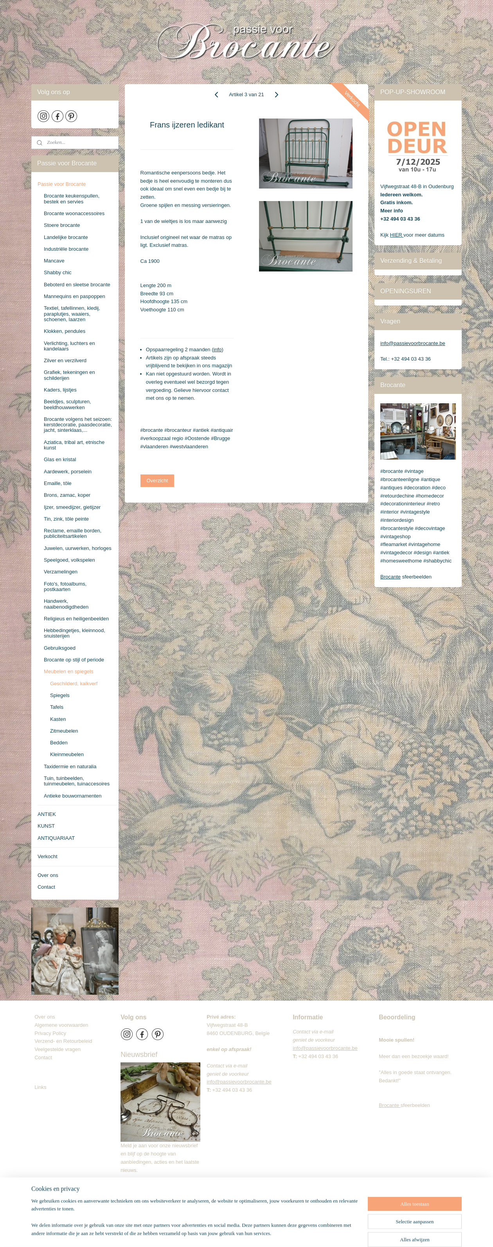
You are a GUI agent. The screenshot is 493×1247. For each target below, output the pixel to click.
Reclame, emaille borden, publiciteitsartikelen (72, 533)
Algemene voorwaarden (61, 1025)
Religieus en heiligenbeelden (76, 619)
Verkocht (48, 856)
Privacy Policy (50, 1033)
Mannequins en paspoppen (74, 296)
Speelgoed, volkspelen (69, 560)
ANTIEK (47, 814)
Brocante (390, 577)
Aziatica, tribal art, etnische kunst (74, 445)
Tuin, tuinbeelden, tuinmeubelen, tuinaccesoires (77, 781)
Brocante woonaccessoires (74, 213)
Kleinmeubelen (67, 754)
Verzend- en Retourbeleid (63, 1041)
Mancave (54, 261)
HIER (397, 235)
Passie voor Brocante (62, 184)
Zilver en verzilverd (65, 360)
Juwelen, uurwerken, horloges (78, 548)
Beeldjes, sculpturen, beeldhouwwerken (67, 404)
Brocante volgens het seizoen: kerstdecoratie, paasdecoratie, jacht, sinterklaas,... (78, 424)
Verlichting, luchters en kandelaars (69, 346)
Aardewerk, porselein (68, 471)
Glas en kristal (60, 459)
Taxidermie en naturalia (70, 766)
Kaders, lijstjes (60, 390)
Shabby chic (58, 272)
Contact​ (46, 1057)
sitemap (240, 1232)
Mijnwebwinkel (340, 1232)
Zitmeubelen (64, 731)
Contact (46, 887)
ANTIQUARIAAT (56, 838)
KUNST (46, 826)
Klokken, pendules (64, 331)
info (218, 349)
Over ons (48, 875)
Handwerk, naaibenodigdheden (66, 603)
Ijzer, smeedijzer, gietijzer (72, 507)
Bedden (59, 743)
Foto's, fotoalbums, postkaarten (65, 586)
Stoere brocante (62, 225)
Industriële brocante (66, 249)
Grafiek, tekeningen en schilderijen (69, 375)
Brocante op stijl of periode (74, 660)
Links (40, 1087)
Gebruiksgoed (60, 648)
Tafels (56, 707)
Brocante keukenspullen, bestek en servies (71, 198)
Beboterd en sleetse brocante (77, 284)
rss (254, 1232)
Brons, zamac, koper (67, 495)
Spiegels (60, 695)
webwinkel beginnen (279, 1232)
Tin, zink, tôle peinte (66, 519)
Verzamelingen (60, 572)
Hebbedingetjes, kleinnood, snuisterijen (74, 633)
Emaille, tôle (58, 483)
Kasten (58, 719)
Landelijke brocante (66, 237)
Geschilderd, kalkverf (73, 683)
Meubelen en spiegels (68, 671)
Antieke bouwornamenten (72, 796)
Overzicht (157, 480)
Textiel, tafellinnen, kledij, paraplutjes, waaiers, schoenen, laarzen (72, 313)
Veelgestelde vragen (57, 1049)
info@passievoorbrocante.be (412, 343)
